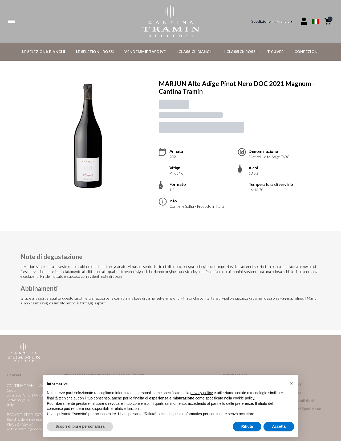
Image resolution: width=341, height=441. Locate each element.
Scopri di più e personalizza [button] (79, 426)
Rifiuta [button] (247, 426)
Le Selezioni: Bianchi (43, 51)
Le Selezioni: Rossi (95, 51)
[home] (170, 21)
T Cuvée (275, 51)
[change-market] (272, 21)
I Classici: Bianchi (195, 51)
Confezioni (306, 51)
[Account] (304, 21)
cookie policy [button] (243, 398)
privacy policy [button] (201, 393)
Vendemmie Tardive (145, 51)
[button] (291, 383)
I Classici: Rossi (240, 51)
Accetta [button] (279, 426)
